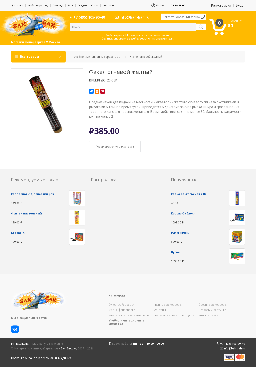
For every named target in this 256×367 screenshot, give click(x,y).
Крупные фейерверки (168, 304)
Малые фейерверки (122, 310)
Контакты (109, 5)
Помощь (58, 5)
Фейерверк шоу (38, 5)
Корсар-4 (17, 233)
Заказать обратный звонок (181, 17)
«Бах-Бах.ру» (67, 348)
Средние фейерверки (213, 304)
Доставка (17, 5)
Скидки (82, 5)
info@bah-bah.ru (132, 17)
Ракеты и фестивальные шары (129, 315)
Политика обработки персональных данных (41, 358)
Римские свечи (208, 315)
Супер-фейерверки (121, 304)
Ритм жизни (180, 233)
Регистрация (221, 5)
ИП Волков (19, 343)
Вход (239, 5)
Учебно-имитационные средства (96, 57)
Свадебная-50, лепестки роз (32, 194)
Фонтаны (160, 310)
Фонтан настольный (26, 213)
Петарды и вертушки (212, 310)
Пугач (175, 252)
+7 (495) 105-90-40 (87, 17)
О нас (94, 5)
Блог (70, 5)
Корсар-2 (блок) (183, 213)
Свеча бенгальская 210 (188, 194)
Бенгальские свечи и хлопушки (174, 315)
